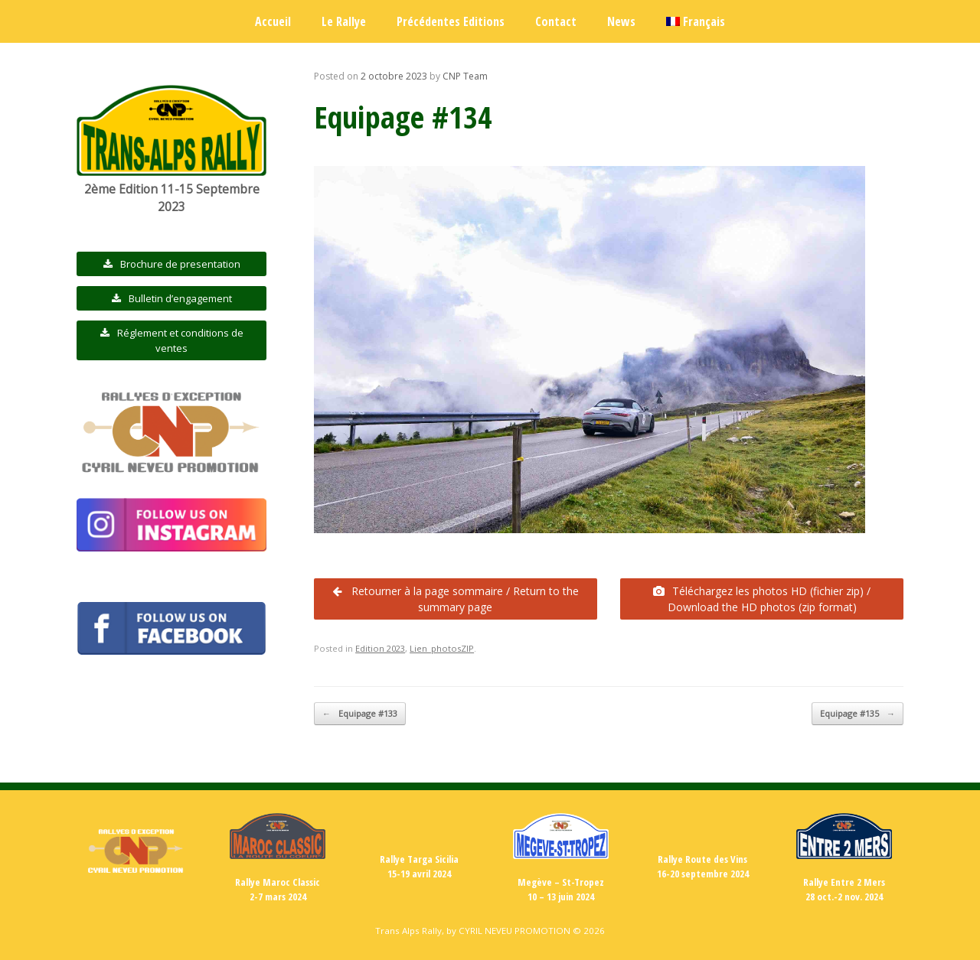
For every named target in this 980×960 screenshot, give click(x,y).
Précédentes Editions (451, 21)
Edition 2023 (380, 648)
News (621, 21)
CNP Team (465, 76)
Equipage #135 (857, 714)
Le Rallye (344, 21)
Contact (556, 21)
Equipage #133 (359, 714)
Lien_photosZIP (442, 648)
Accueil (273, 21)
